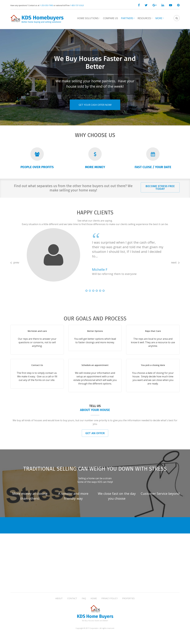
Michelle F (99, 269)
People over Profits (37, 167)
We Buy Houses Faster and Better (95, 59)
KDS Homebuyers (43, 17)
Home (94, 598)
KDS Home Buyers (95, 616)
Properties (128, 598)
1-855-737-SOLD (77, 5)
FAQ (84, 598)
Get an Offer (95, 433)
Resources (145, 19)
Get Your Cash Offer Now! (95, 101)
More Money (95, 167)
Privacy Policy (109, 598)
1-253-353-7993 (46, 5)
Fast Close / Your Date (153, 167)
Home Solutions (89, 19)
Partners (128, 19)
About (59, 598)
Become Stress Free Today (160, 187)
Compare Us (110, 18)
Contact (72, 598)
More (159, 19)
